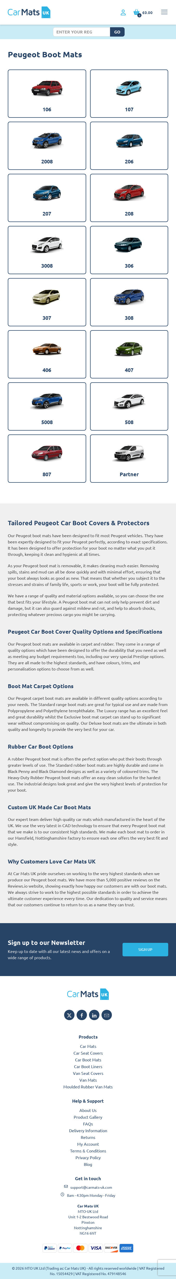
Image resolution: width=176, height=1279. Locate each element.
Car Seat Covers (88, 1052)
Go (117, 31)
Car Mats (88, 1046)
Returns (88, 1137)
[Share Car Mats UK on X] (69, 1015)
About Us (88, 1110)
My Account (88, 1143)
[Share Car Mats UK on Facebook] (82, 1015)
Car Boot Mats (88, 1059)
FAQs (88, 1123)
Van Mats (88, 1079)
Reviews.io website (25, 885)
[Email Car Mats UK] (106, 1015)
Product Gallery (88, 1116)
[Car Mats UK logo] (88, 994)
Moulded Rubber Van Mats (88, 1086)
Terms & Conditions (88, 1150)
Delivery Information (88, 1130)
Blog (88, 1164)
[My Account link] (123, 12)
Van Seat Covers (88, 1073)
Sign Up (145, 949)
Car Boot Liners (88, 1066)
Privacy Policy (88, 1157)
